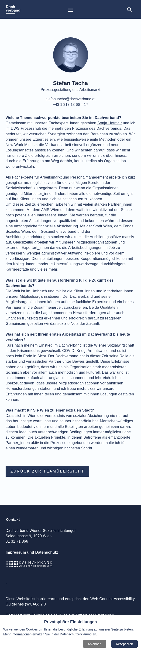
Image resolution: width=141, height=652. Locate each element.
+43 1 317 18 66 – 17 (70, 105)
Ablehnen (94, 644)
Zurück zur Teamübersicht (47, 471)
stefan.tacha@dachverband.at (71, 99)
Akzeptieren (124, 644)
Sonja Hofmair (109, 123)
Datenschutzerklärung (76, 634)
